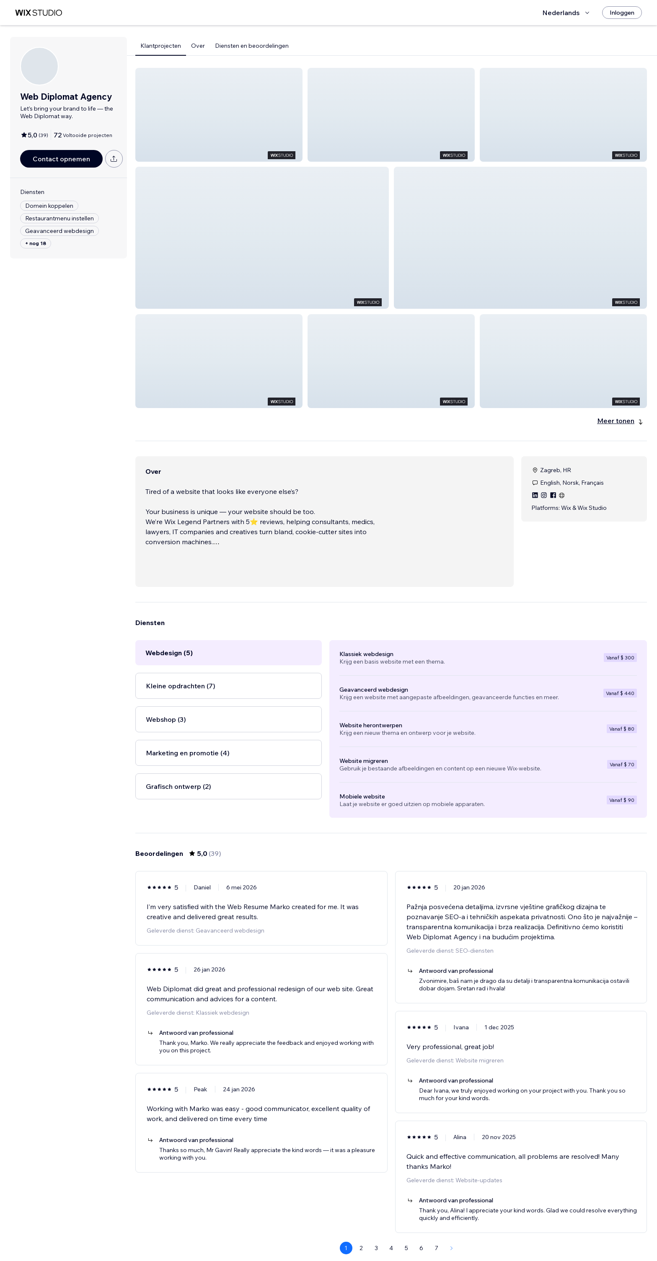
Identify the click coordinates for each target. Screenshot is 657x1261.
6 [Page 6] (421, 1238)
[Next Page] (451, 1238)
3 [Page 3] (376, 1238)
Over (198, 45)
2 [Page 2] (361, 1238)
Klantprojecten (160, 45)
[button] (219, 115)
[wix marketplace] (38, 13)
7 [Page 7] (436, 1238)
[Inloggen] (622, 12)
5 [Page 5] (406, 1238)
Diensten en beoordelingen (252, 45)
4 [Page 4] (391, 1238)
